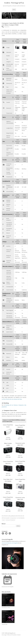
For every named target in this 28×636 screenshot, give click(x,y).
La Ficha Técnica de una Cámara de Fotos (12, 399)
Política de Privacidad (11, 634)
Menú (14, 9)
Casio (3, 520)
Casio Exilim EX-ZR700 (17, 41)
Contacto (18, 634)
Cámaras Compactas (10, 520)
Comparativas (13, 518)
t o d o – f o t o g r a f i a (14, 3)
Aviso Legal (4, 634)
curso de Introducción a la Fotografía (10, 543)
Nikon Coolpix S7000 (24, 41)
